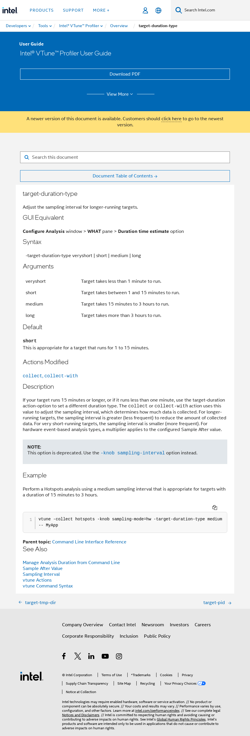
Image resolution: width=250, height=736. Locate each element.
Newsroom (153, 617)
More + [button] (101, 10)
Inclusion (129, 628)
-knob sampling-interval (133, 453)
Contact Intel (122, 617)
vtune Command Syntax (48, 578)
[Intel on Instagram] (119, 649)
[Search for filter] (125, 157)
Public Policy (157, 628)
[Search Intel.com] (216, 10)
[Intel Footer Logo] (31, 668)
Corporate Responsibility (88, 628)
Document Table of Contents (123, 176)
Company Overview (82, 617)
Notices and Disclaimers (80, 707)
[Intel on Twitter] (77, 649)
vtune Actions (37, 572)
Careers (203, 617)
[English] (158, 10)
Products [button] (42, 10)
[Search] (178, 10)
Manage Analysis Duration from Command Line (71, 555)
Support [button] (73, 10)
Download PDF (125, 74)
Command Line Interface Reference (89, 534)
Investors (179, 617)
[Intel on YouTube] (105, 649)
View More (121, 94)
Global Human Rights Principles (181, 711)
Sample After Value (43, 561)
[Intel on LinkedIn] (91, 649)
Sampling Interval (41, 566)
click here (171, 119)
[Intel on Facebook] (64, 649)
